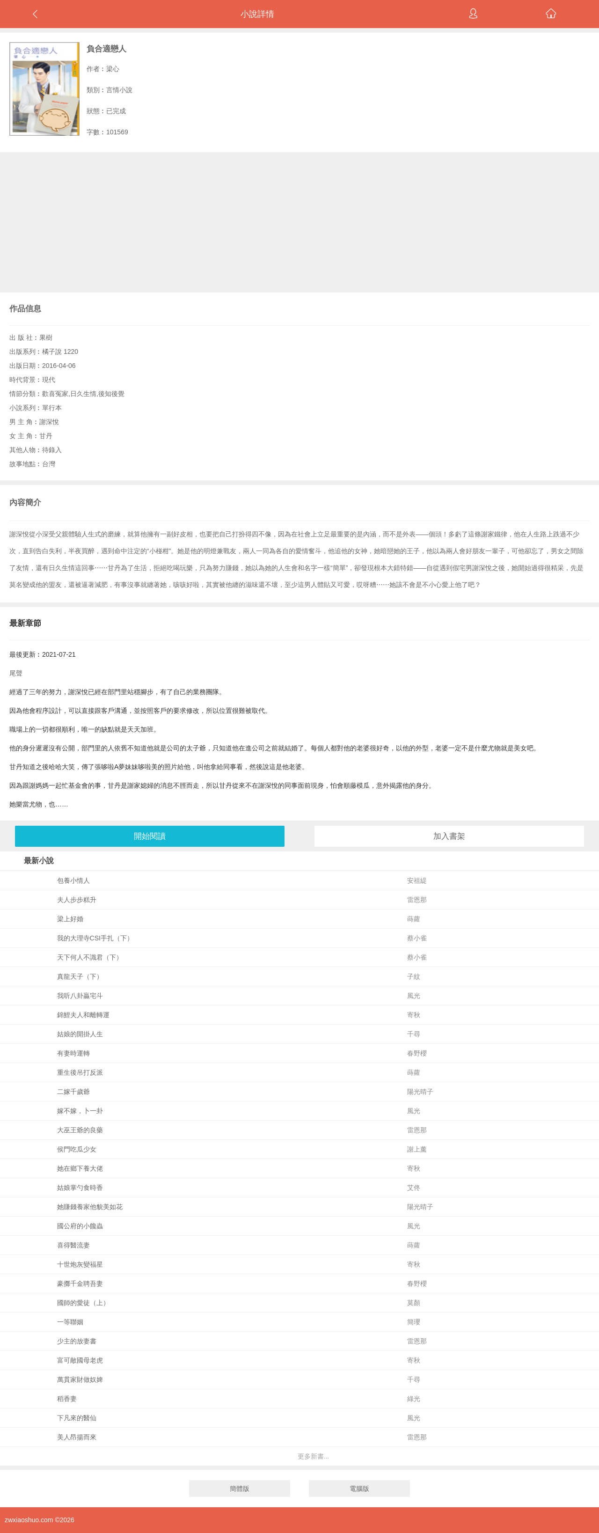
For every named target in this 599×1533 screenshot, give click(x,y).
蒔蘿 (413, 919)
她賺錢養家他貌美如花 (90, 1206)
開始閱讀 (150, 836)
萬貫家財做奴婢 (80, 1379)
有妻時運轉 (73, 1053)
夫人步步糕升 (76, 899)
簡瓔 (413, 1322)
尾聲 (15, 673)
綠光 (413, 1398)
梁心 (112, 69)
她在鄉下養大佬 (80, 1168)
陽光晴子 (420, 1091)
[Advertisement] (299, 222)
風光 (413, 995)
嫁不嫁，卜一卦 (80, 1111)
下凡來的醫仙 (76, 1418)
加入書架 (449, 836)
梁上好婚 (70, 919)
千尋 (413, 1034)
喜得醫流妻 (73, 1245)
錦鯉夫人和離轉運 (83, 1015)
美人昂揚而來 (76, 1437)
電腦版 (359, 1488)
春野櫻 (417, 1053)
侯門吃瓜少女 (76, 1149)
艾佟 (413, 1187)
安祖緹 (417, 880)
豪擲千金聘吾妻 (80, 1283)
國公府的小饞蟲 (80, 1226)
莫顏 (413, 1302)
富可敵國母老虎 (80, 1360)
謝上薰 (417, 1149)
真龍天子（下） (80, 976)
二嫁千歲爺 (73, 1091)
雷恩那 (417, 899)
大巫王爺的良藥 (80, 1130)
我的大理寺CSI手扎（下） (95, 938)
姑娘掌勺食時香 (80, 1187)
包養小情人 (73, 880)
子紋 (413, 976)
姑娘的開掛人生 (80, 1034)
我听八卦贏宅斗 (80, 995)
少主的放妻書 (76, 1341)
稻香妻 (67, 1398)
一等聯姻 (70, 1322)
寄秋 (413, 1015)
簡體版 (239, 1488)
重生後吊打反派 (80, 1072)
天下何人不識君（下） (90, 957)
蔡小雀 (417, 938)
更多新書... (313, 1456)
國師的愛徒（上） (83, 1302)
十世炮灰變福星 (80, 1264)
